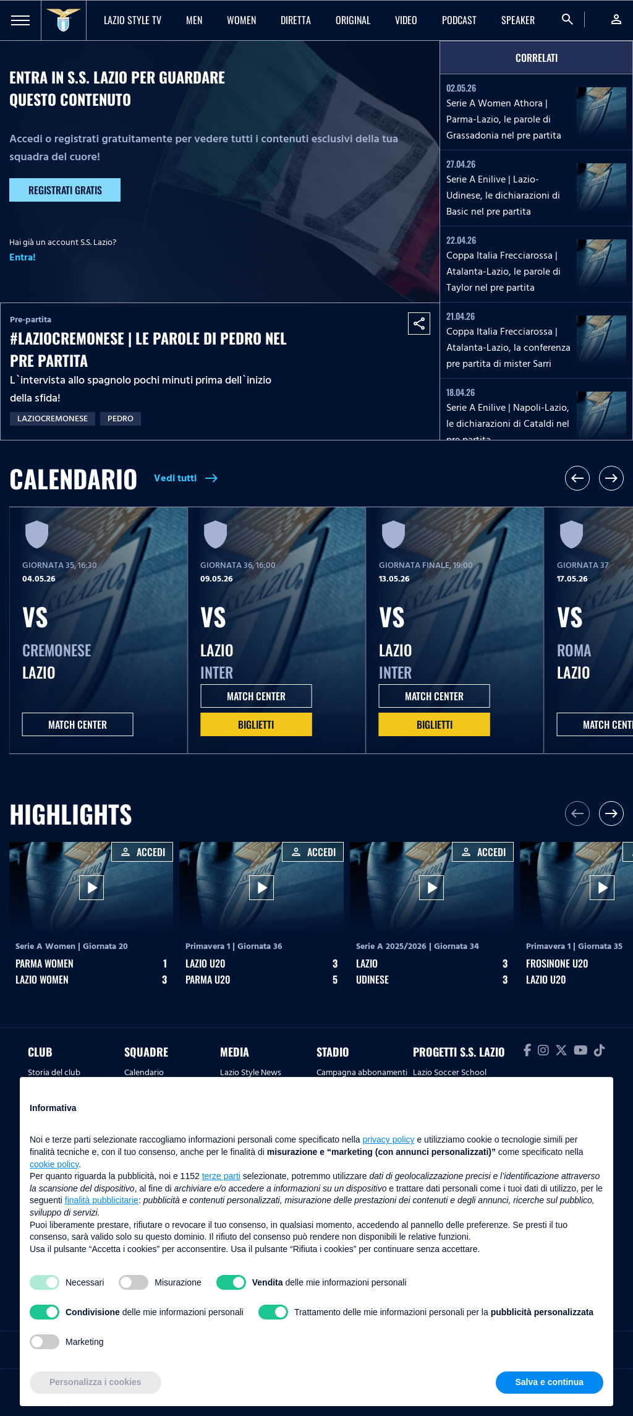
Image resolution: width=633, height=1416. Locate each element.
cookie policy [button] (54, 1164)
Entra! (22, 257)
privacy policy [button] (389, 1139)
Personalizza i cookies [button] (95, 1382)
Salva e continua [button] (550, 1382)
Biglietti (256, 724)
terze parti (221, 1176)
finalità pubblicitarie (101, 1200)
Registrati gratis (65, 189)
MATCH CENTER (77, 724)
